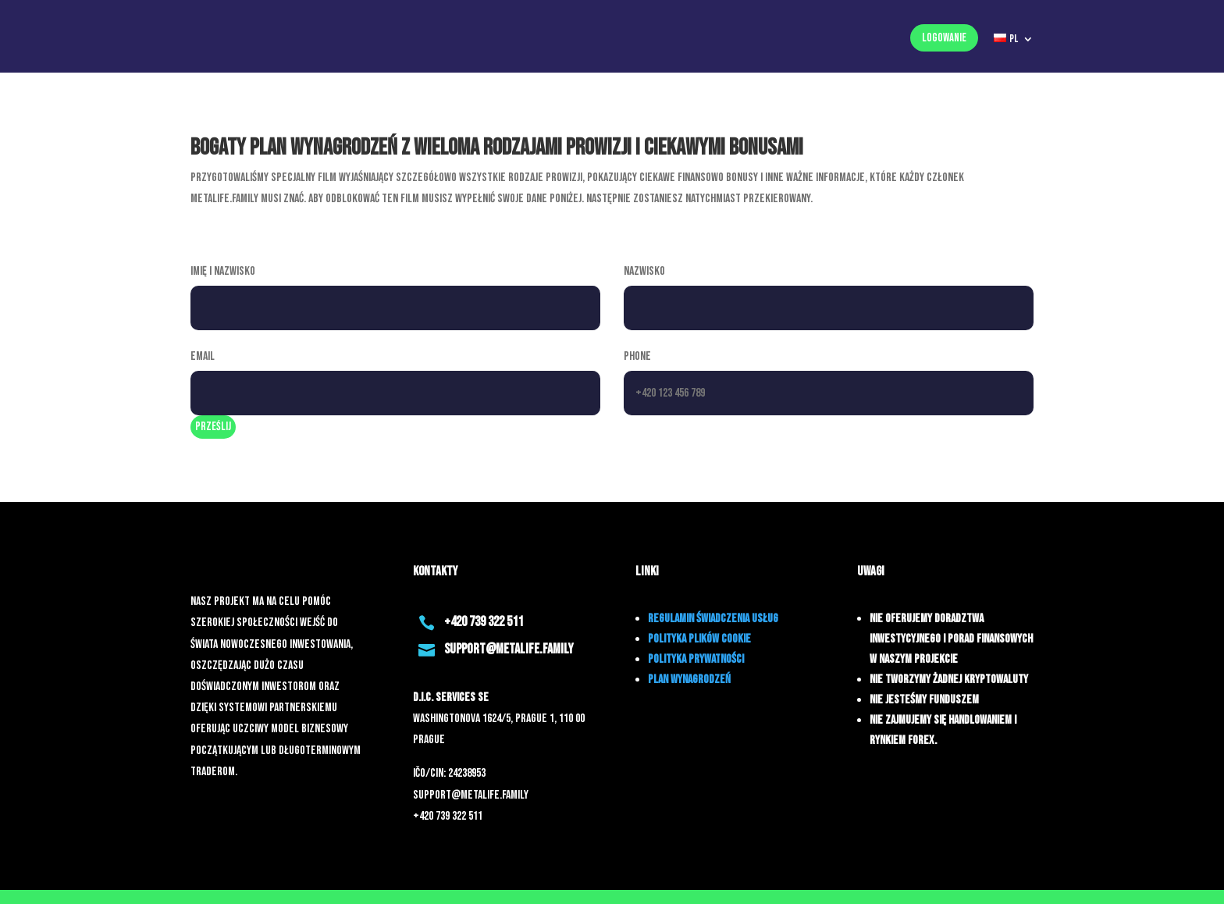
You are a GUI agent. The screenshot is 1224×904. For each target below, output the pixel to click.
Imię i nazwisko (222, 271)
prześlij (213, 426)
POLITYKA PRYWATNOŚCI (696, 659)
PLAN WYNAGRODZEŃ (689, 679)
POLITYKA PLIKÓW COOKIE (699, 639)
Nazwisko (644, 271)
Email (202, 356)
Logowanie (944, 37)
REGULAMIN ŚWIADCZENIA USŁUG (713, 618)
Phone (637, 356)
